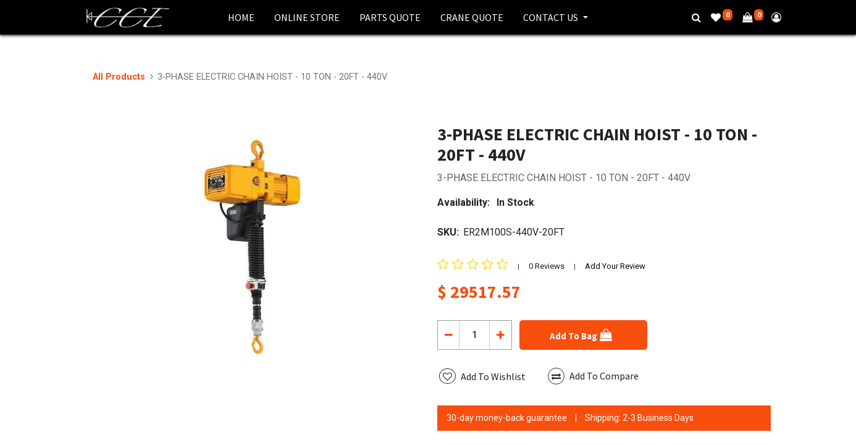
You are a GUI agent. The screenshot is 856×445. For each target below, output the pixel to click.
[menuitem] (241, 17)
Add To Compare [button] (593, 376)
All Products (119, 77)
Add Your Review (615, 266)
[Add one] (500, 335)
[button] (583, 335)
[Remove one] (448, 335)
